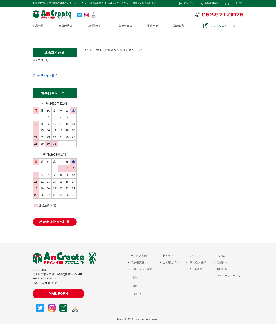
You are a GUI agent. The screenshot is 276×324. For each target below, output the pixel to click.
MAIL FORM (58, 293)
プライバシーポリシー (230, 275)
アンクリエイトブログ (224, 25)
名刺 (135, 277)
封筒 (135, 285)
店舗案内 (178, 25)
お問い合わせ (225, 269)
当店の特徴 (65, 25)
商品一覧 (38, 25)
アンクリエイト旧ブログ (47, 75)
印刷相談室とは (140, 262)
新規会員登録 (212, 3)
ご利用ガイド (95, 25)
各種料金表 (125, 25)
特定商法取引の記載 (54, 222)
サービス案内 (139, 255)
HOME (221, 255)
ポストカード (139, 294)
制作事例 (152, 25)
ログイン (188, 3)
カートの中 (236, 3)
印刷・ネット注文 (141, 269)
